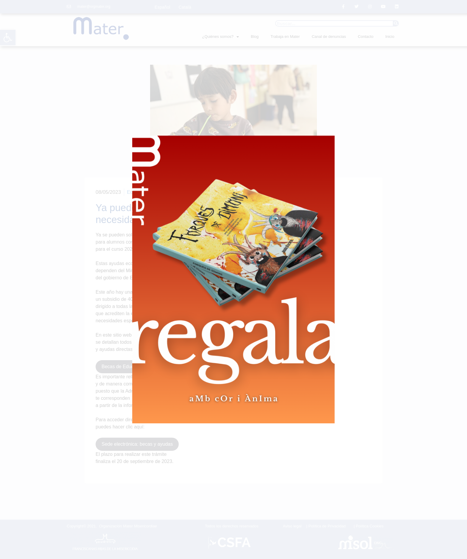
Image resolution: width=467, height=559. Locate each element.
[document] (233, 279)
